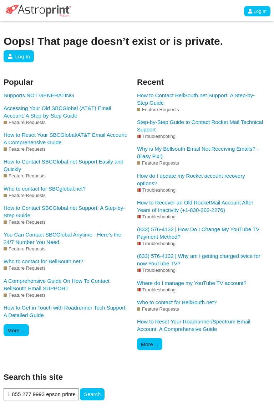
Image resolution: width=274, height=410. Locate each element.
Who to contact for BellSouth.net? (43, 261)
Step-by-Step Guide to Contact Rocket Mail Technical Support (200, 126)
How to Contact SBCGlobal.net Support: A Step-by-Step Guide (64, 211)
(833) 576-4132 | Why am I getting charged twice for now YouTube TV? (198, 259)
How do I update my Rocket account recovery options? (191, 179)
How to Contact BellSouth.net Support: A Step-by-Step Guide (196, 99)
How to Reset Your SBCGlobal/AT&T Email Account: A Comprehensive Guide (65, 138)
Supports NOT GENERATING (39, 95)
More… (16, 330)
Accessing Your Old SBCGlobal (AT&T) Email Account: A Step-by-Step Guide (57, 112)
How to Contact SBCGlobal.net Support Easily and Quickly (63, 165)
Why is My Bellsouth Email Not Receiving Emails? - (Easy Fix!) (198, 152)
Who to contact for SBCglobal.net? (45, 189)
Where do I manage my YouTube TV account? (192, 283)
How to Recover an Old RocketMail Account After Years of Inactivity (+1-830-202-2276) (195, 206)
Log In (257, 11)
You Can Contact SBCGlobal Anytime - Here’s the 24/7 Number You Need (62, 238)
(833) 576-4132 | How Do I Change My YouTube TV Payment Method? (198, 233)
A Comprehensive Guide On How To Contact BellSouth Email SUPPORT (57, 284)
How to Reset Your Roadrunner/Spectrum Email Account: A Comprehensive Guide (193, 325)
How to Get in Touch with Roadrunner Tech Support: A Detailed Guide (65, 311)
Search (92, 394)
